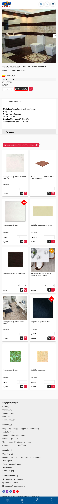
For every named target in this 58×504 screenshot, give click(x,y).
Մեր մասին (7, 410)
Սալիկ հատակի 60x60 (10, 225)
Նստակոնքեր (8, 470)
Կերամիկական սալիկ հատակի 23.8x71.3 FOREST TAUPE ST (41, 274)
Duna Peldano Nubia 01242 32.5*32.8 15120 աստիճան (42, 178)
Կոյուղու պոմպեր (10, 438)
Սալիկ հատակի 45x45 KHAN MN (14, 273)
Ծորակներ (7, 460)
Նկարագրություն (13, 101)
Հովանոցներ (8, 432)
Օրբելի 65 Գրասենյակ (13, 479)
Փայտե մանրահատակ (12, 464)
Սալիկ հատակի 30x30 (10, 370)
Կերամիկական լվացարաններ (15, 435)
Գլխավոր (6, 406)
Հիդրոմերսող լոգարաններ (14, 445)
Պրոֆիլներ (7, 467)
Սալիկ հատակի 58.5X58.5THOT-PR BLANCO (14, 178)
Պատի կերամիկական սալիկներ (16, 442)
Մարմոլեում (7, 454)
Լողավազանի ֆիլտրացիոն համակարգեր (20, 428)
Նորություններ (8, 420)
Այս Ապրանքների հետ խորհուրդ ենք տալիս (21, 145)
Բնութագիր (11, 106)
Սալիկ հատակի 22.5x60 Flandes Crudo (13, 323)
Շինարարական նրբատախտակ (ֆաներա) (21, 457)
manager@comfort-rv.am (13, 486)
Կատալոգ (6, 416)
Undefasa (10, 79)
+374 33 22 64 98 (10, 482)
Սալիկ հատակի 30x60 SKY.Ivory (41, 225)
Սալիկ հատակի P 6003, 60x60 (40, 322)
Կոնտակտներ (8, 413)
